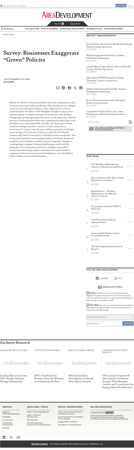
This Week (109, 307)
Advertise (22, 6)
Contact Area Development (8, 424)
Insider (109, 296)
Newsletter (7, 417)
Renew (130, 6)
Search (75, 24)
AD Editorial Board (113, 29)
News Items (8, 35)
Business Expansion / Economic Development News (38, 424)
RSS (118, 278)
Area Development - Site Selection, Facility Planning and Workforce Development (67, 15)
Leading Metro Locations (67, 422)
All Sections (9, 29)
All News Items (94, 122)
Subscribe (121, 5)
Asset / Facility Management (38, 412)
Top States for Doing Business (69, 425)
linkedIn (102, 278)
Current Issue (8, 420)
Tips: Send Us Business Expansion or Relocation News (109, 128)
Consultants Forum (9, 6)
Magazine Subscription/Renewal (11, 413)
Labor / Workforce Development (34, 416)
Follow (59, 24)
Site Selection (32, 420)
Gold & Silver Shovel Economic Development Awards (70, 413)
